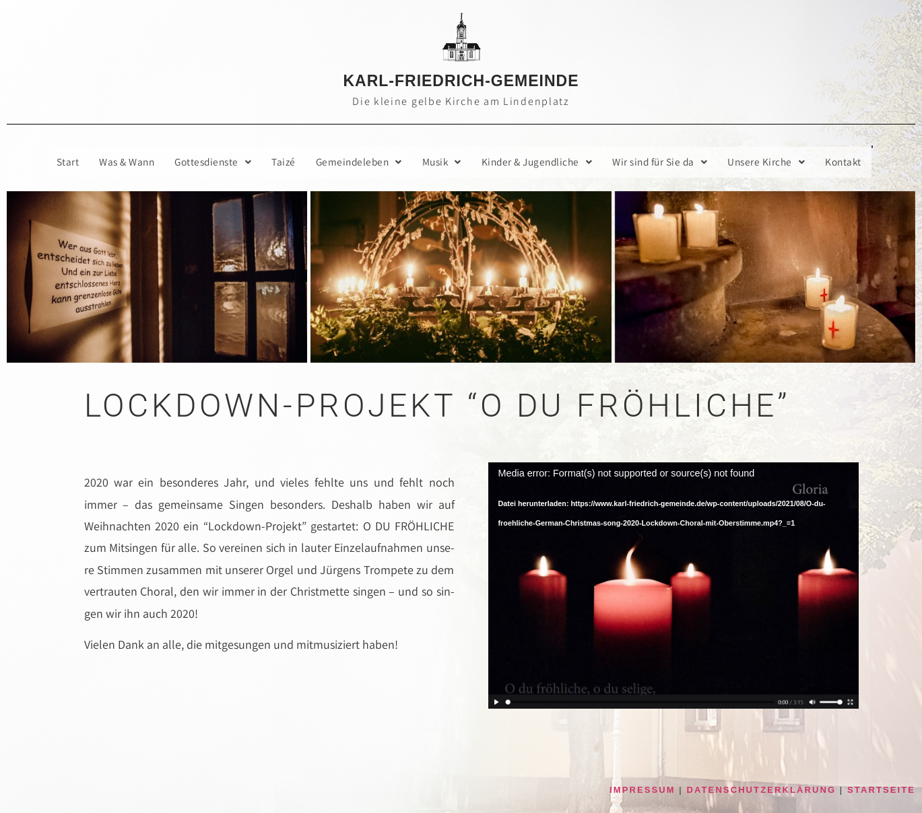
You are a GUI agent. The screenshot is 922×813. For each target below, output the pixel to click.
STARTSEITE (881, 790)
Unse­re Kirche (778, 162)
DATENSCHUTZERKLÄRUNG (761, 790)
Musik (441, 162)
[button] (204, 162)
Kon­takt (857, 162)
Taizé (277, 162)
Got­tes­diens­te (204, 162)
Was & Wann (113, 162)
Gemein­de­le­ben (355, 162)
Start (53, 162)
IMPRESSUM (643, 790)
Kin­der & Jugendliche (540, 162)
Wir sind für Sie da (668, 162)
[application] (673, 586)
